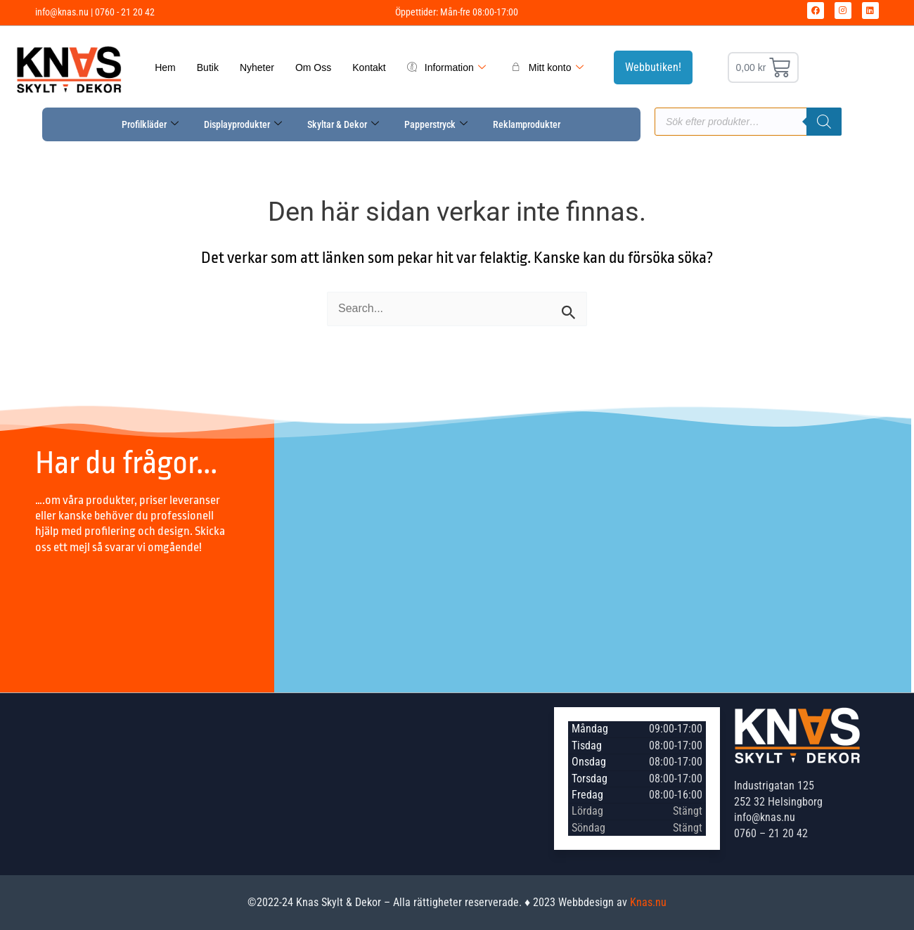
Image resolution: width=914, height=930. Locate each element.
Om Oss (313, 67)
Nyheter (257, 67)
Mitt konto (547, 67)
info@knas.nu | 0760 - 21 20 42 (95, 12)
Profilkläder (150, 124)
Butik (208, 67)
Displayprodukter (243, 124)
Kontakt (368, 67)
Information (446, 67)
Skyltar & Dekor (343, 124)
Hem (165, 67)
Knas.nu (648, 902)
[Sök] (824, 122)
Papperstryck (436, 124)
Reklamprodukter (526, 124)
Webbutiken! (653, 67)
